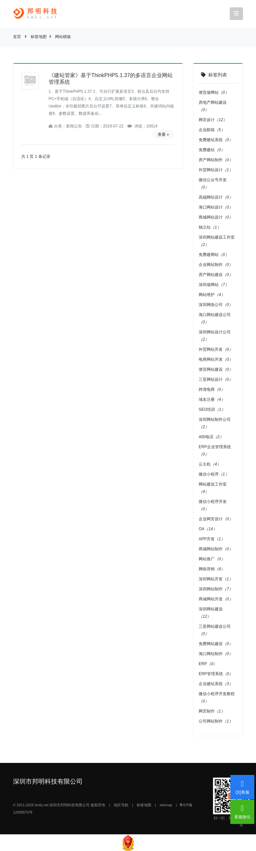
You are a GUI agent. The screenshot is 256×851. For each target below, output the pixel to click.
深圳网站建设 (211, 613)
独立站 (210, 227)
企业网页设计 (216, 519)
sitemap (166, 805)
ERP (208, 663)
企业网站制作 (216, 264)
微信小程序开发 (213, 505)
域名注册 (212, 399)
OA (208, 529)
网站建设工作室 (213, 488)
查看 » (163, 134)
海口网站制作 (216, 653)
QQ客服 (242, 787)
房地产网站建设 (213, 106)
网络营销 (212, 569)
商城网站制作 (216, 549)
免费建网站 (214, 254)
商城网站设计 (216, 217)
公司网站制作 (216, 721)
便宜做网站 (214, 92)
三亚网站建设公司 (215, 630)
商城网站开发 (216, 599)
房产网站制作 (216, 160)
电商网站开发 (216, 359)
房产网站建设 (216, 274)
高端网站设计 (216, 197)
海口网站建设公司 (215, 318)
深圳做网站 (214, 284)
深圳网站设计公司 (215, 336)
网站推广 (212, 559)
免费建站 (212, 150)
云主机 (210, 464)
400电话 (211, 437)
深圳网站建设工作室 (217, 241)
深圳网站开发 (216, 579)
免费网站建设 (216, 643)
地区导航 (121, 805)
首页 (17, 36)
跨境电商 (212, 389)
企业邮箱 (212, 129)
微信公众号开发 (213, 184)
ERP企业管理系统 (215, 451)
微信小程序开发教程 (217, 697)
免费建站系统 (216, 139)
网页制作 (212, 711)
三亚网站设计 (216, 379)
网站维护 (212, 294)
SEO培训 (212, 409)
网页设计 (213, 119)
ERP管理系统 (216, 673)
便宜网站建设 (216, 369)
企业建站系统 (216, 683)
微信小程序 (214, 474)
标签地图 (39, 36)
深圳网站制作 (216, 589)
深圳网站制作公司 (215, 423)
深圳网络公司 (216, 304)
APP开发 (212, 539)
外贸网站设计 (216, 170)
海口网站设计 (216, 207)
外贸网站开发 (216, 349)
